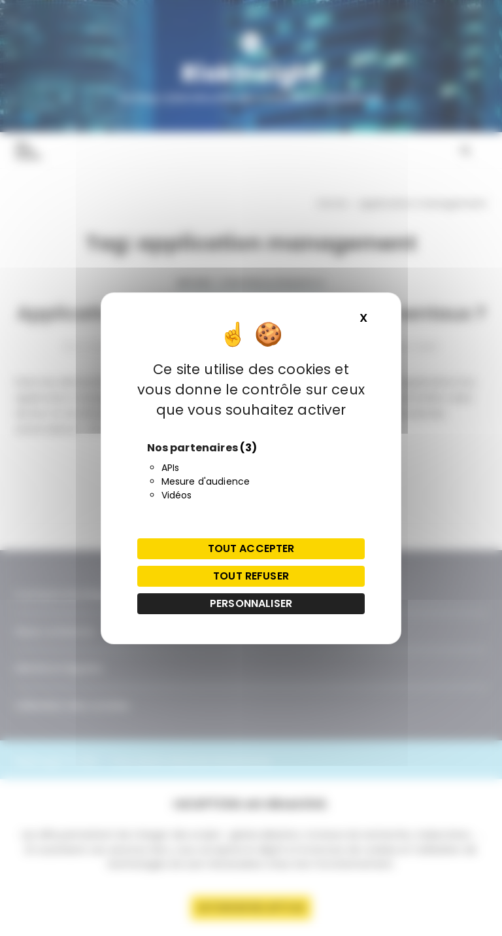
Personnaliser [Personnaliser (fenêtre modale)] (251, 603)
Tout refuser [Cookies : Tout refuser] (251, 575)
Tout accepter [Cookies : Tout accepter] (251, 548)
